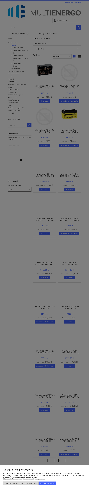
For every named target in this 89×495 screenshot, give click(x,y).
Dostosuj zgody (32, 483)
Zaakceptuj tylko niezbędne (14, 483)
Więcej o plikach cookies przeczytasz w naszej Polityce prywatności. (24, 479)
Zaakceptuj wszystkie (47, 483)
